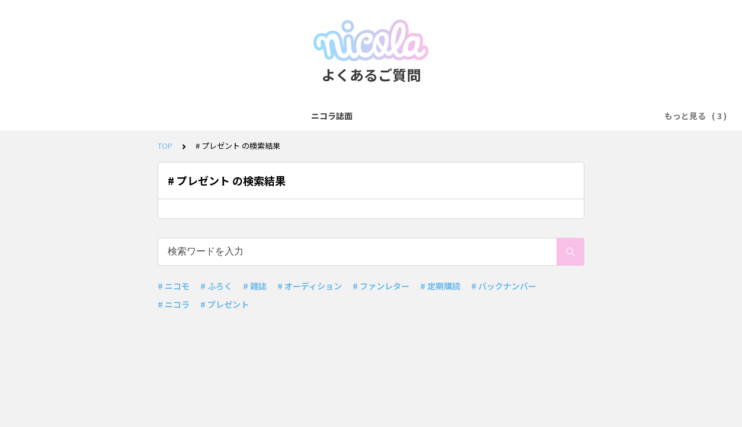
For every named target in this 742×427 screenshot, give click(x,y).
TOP (165, 145)
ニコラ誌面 (231, 116)
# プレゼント (224, 304)
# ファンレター (381, 286)
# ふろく (216, 286)
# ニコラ (174, 304)
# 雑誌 (255, 286)
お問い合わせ (491, 116)
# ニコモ (174, 286)
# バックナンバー (503, 286)
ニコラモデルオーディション (395, 116)
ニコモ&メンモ (296, 116)
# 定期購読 (440, 286)
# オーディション (309, 286)
